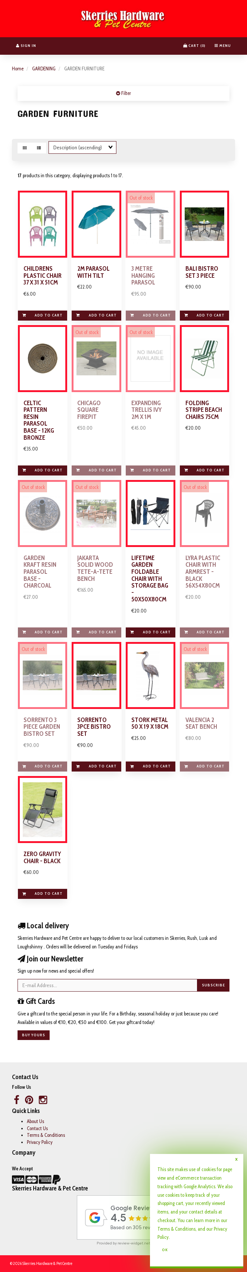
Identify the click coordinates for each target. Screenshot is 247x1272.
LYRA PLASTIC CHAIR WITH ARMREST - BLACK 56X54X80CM (202, 571)
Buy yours (33, 1035)
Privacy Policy (40, 1142)
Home (18, 68)
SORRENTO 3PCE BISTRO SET (94, 726)
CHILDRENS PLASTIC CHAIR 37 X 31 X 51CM (43, 275)
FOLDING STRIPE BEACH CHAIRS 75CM (203, 409)
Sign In (26, 45)
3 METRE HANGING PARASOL (143, 275)
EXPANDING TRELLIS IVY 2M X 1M (146, 409)
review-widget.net (134, 1243)
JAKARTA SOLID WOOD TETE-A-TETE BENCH (95, 568)
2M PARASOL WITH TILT (93, 272)
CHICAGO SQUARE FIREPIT (89, 409)
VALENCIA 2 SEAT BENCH (201, 723)
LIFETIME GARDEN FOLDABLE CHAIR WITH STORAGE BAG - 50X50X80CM (149, 578)
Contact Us (37, 1128)
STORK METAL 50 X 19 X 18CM (149, 723)
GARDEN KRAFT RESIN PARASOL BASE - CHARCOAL (40, 571)
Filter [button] (125, 93)
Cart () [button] (194, 45)
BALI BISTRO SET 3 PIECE (201, 272)
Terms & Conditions (46, 1135)
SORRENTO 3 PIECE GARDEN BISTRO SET (42, 726)
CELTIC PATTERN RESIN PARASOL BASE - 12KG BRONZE (39, 420)
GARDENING (44, 68)
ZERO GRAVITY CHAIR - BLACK (42, 857)
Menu (223, 45)
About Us (35, 1121)
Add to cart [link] (42, 315)
